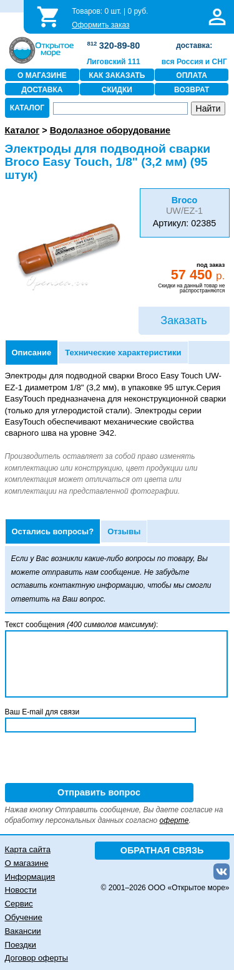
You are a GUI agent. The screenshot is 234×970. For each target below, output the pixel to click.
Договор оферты (37, 958)
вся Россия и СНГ (194, 61)
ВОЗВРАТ (191, 89)
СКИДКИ (117, 89)
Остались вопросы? (53, 531)
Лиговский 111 (113, 61)
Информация (30, 876)
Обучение (23, 917)
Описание (32, 352)
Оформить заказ (100, 25)
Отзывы (123, 531)
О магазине (27, 863)
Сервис (19, 903)
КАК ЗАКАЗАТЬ (117, 75)
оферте (174, 820)
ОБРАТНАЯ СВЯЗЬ (162, 850)
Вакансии (23, 931)
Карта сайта (28, 849)
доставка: (194, 45)
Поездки (20, 944)
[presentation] (100, 758)
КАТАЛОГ (27, 107)
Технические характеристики (123, 352)
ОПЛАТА (191, 75)
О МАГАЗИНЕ (42, 75)
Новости (21, 890)
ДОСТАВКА (41, 89)
